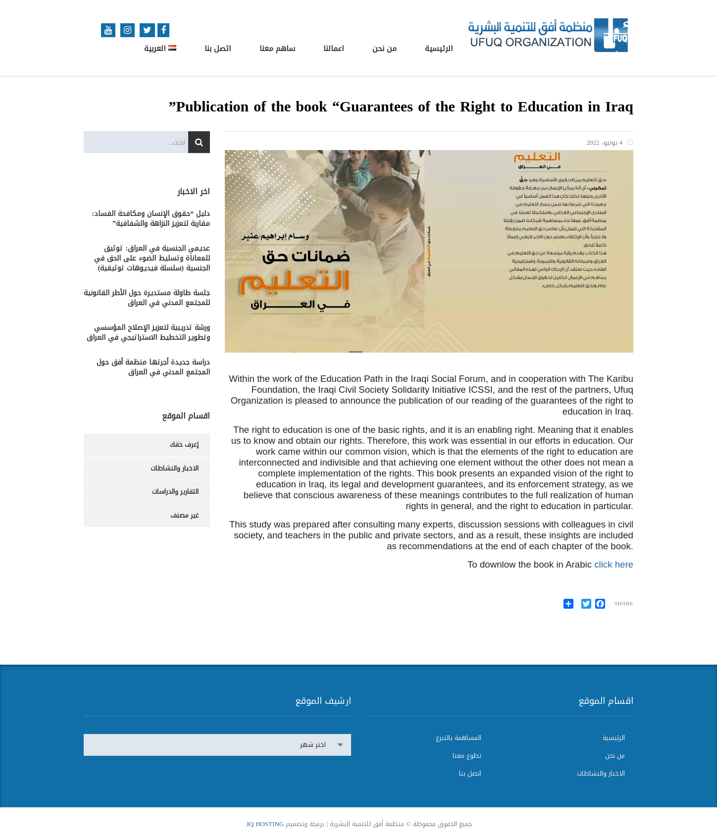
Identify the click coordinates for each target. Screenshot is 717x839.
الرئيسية (439, 48)
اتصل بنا (218, 48)
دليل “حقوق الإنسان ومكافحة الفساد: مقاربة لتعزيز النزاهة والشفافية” (151, 219)
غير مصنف (184, 515)
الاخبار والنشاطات (175, 468)
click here (613, 564)
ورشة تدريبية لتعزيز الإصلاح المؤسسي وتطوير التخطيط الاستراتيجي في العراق (148, 333)
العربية (160, 48)
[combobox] (217, 745)
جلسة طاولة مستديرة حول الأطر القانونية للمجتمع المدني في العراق (147, 298)
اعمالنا (333, 48)
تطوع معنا (467, 756)
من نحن (384, 48)
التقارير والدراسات (175, 491)
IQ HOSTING (265, 824)
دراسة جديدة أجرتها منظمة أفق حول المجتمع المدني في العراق (153, 367)
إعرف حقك (184, 444)
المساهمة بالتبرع (458, 738)
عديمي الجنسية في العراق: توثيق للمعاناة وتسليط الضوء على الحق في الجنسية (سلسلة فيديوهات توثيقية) (152, 258)
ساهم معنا (277, 48)
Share (624, 604)
